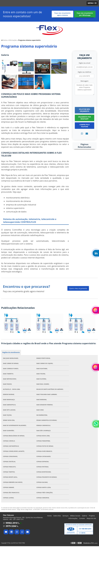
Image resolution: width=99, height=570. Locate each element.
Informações (72, 518)
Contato (82, 518)
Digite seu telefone (84, 72)
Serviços (65, 516)
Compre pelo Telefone (84, 126)
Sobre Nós (57, 516)
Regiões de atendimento (11, 352)
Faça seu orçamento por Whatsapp (85, 14)
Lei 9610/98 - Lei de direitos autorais (43, 509)
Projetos (92, 516)
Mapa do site (91, 518)
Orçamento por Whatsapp (84, 118)
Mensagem (84, 81)
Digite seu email (84, 63)
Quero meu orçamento (78, 288)
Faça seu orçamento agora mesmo (62, 14)
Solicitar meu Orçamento (84, 110)
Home (49, 516)
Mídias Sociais (75, 516)
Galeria (84, 516)
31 (10, 523)
